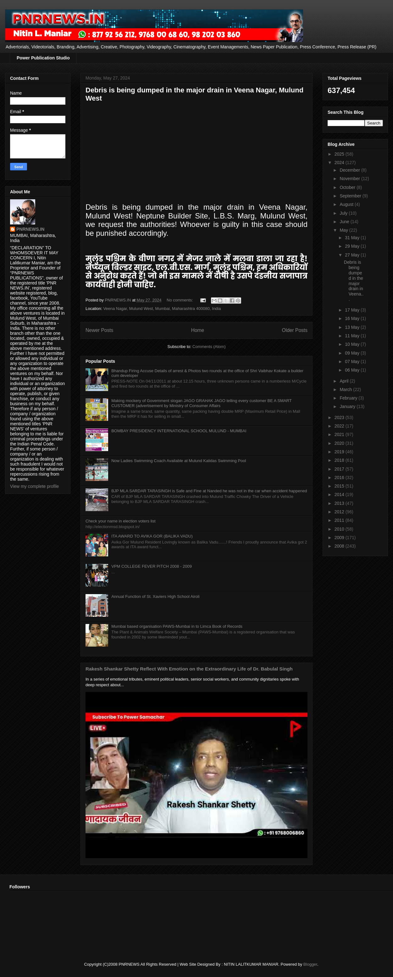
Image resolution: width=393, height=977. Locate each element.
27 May (353, 254)
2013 (340, 503)
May (344, 230)
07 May (353, 361)
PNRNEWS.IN (30, 229)
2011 (340, 520)
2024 (340, 162)
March (346, 389)
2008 (340, 546)
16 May (353, 318)
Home (197, 330)
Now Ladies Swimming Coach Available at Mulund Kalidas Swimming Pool (178, 460)
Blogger (310, 964)
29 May (353, 246)
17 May (353, 309)
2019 (340, 451)
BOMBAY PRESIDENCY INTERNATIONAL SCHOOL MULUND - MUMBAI (178, 430)
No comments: (180, 300)
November (350, 178)
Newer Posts (99, 330)
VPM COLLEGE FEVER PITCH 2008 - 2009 (151, 566)
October (348, 187)
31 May (353, 237)
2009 (340, 537)
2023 (340, 417)
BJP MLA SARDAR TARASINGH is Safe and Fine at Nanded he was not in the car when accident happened (209, 490)
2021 (340, 434)
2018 (340, 460)
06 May (353, 370)
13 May (353, 327)
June (345, 221)
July (344, 213)
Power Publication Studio (43, 57)
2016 (340, 477)
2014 (340, 494)
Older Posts (294, 330)
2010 (340, 529)
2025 (340, 154)
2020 (340, 443)
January (348, 406)
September (351, 195)
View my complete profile (34, 486)
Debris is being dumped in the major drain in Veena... (354, 281)
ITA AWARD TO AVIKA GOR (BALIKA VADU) (152, 536)
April (345, 381)
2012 (340, 511)
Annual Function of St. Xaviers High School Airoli (155, 596)
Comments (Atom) (208, 346)
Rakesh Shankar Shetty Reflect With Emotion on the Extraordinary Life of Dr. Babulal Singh (189, 668)
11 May (353, 335)
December (350, 170)
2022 (340, 425)
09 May (353, 353)
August (347, 204)
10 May (353, 344)
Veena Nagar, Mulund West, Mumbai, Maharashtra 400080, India (162, 308)
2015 (340, 485)
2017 (340, 469)
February (349, 397)
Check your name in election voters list (121, 521)
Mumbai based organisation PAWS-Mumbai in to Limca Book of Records (176, 626)
